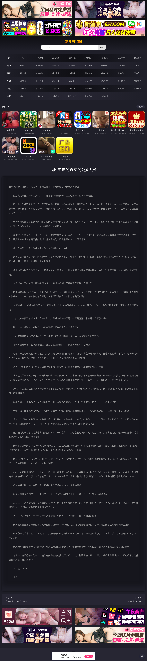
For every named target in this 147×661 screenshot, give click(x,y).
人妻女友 (55, 88)
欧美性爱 (72, 73)
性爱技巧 (137, 88)
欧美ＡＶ (55, 65)
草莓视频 (55, 96)
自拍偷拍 (39, 65)
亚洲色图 (39, 81)
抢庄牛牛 (137, 58)
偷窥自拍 (22, 81)
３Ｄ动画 (72, 65)
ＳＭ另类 (137, 65)
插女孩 (23, 96)
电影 (9, 73)
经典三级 (104, 73)
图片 (9, 80)
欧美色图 (55, 81)
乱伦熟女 (121, 73)
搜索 (102, 47)
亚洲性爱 (22, 73)
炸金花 (105, 58)
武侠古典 (72, 88)
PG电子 (23, 58)
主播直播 (121, 65)
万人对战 (55, 58)
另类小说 (104, 88)
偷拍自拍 (39, 73)
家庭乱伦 (39, 88)
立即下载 (89, 656)
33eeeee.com (73, 42)
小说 (9, 88)
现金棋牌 (121, 58)
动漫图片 (72, 81)
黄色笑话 (121, 88)
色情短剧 (104, 96)
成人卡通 (55, 73)
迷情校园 (88, 88)
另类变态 (137, 73)
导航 (9, 96)
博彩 (9, 57)
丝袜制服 (104, 65)
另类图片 (137, 81)
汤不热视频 (72, 96)
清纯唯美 (104, 81)
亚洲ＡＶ (22, 65)
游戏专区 (72, 58)
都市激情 (22, 88)
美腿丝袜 (88, 81)
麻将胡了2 (88, 58)
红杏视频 (88, 96)
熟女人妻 (88, 65)
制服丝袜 (88, 73)
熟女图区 (121, 81)
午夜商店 (39, 96)
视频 (9, 65)
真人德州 (39, 58)
